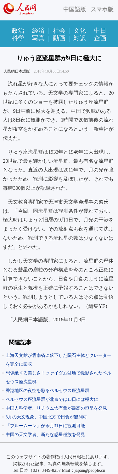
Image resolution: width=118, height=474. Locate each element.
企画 (100, 38)
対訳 (79, 38)
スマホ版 (102, 9)
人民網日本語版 (16, 71)
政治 (18, 30)
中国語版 (74, 9)
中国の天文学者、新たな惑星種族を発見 (45, 434)
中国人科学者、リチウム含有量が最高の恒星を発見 (56, 408)
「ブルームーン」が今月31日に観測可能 (45, 425)
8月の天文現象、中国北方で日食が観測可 (46, 417)
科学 (18, 38)
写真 (38, 38)
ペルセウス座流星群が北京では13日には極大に (52, 399)
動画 (59, 38)
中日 (100, 30)
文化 (79, 30)
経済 (38, 30)
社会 (59, 30)
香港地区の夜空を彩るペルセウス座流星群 (47, 390)
